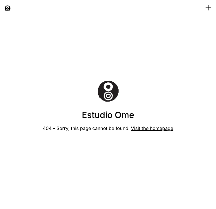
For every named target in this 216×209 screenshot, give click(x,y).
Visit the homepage (152, 128)
